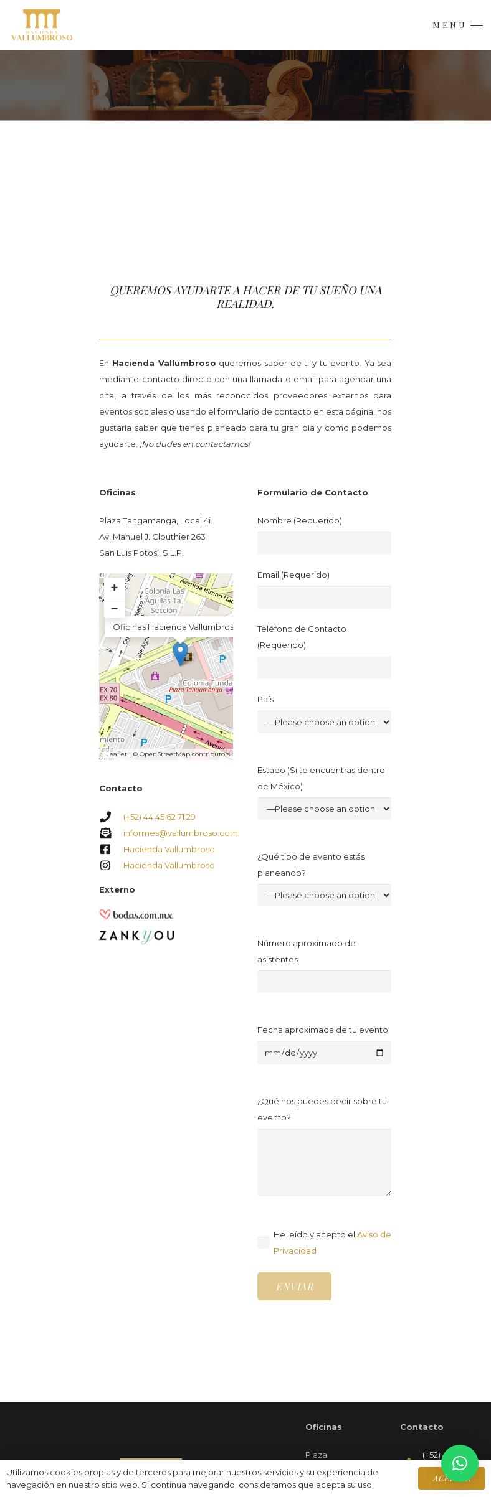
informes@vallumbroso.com (180, 833)
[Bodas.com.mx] (136, 917)
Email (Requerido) (324, 589)
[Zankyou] (136, 935)
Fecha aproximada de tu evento (324, 1045)
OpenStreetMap (165, 754)
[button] (457, 24)
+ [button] (114, 587)
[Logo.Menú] (41, 25)
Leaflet (116, 754)
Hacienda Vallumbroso (169, 849)
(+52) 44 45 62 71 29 (159, 817)
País (324, 713)
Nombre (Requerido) (324, 535)
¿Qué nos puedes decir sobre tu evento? (324, 1146)
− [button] (114, 608)
